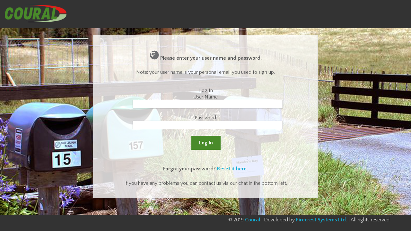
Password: (206, 118)
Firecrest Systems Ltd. (321, 220)
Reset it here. (232, 169)
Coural (252, 220)
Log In (206, 143)
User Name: (206, 97)
